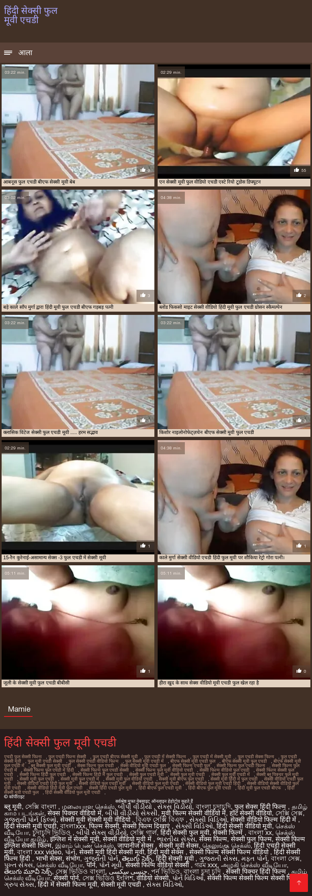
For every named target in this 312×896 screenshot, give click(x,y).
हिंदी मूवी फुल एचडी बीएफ (259, 787)
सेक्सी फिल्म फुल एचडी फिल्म (241, 765)
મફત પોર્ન (254, 858)
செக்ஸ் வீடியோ (59, 865)
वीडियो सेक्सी (152, 878)
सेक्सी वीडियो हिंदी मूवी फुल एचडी (54, 787)
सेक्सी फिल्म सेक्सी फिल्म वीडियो (229, 852)
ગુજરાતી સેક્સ (218, 858)
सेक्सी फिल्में (229, 832)
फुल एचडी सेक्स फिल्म (256, 756)
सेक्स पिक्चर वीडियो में (74, 813)
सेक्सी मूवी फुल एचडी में (80, 778)
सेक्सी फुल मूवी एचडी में (230, 774)
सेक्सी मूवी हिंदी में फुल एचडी (234, 778)
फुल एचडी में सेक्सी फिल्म (165, 756)
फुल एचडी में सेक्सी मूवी (212, 756)
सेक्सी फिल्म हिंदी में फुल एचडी (97, 774)
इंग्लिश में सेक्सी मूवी (74, 839)
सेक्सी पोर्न (66, 878)
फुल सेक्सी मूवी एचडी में (144, 761)
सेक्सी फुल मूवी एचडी (187, 774)
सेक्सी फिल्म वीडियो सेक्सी (158, 865)
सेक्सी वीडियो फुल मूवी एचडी (155, 783)
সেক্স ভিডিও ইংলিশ (107, 878)
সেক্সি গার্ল (143, 832)
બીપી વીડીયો (136, 806)
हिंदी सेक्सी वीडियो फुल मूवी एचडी (72, 792)
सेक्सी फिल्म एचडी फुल (191, 765)
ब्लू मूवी (13, 806)
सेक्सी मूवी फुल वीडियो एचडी (129, 778)
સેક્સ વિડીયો (174, 806)
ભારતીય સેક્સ (176, 839)
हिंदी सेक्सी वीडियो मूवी (244, 826)
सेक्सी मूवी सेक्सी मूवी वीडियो (96, 819)
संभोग (73, 858)
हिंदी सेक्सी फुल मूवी (184, 832)
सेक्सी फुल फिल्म (251, 839)
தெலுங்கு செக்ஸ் (226, 845)
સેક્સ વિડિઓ (164, 884)
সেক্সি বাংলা (41, 806)
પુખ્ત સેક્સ (18, 865)
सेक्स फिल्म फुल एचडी (95, 765)
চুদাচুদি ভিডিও (52, 832)
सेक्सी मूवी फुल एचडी (37, 778)
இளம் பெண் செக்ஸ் (84, 845)
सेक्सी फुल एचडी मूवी (146, 774)
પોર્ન (70, 852)
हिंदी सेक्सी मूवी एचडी (30, 826)
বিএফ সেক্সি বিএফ (161, 819)
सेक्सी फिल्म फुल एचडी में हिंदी (49, 770)
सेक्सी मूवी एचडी (122, 884)
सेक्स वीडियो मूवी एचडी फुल (143, 765)
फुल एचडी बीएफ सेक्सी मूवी (115, 756)
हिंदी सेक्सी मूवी (175, 858)
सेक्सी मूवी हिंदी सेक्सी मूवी (111, 852)
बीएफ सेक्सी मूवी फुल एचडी (244, 761)
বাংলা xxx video (39, 852)
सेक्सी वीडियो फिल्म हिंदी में (264, 819)
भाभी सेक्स (49, 858)
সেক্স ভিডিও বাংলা (80, 871)
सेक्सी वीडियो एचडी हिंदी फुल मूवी (44, 783)
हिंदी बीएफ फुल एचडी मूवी (160, 787)
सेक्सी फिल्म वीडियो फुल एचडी (224, 770)
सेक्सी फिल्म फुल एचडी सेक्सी (104, 770)
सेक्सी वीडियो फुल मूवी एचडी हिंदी (212, 783)
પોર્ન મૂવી (110, 865)
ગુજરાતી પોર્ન (101, 858)
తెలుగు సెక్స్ (137, 858)
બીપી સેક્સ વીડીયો (101, 832)
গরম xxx (206, 865)
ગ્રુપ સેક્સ (19, 884)
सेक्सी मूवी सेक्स (179, 845)
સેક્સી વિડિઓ (208, 819)
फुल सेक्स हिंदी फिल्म (261, 806)
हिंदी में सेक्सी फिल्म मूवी (67, 884)
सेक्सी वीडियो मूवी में (128, 839)
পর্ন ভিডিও (165, 871)
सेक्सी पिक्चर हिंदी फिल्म (257, 871)
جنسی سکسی (128, 871)
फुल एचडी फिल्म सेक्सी (67, 756)
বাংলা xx (260, 832)
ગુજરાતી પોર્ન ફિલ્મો (30, 819)
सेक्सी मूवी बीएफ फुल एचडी (181, 778)
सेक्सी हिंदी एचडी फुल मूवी (110, 787)
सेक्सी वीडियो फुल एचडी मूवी (102, 783)
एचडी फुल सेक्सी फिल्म (23, 756)
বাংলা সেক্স (285, 858)
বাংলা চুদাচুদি (213, 806)
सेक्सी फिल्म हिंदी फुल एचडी (43, 774)
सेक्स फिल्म (213, 839)
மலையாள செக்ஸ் (88, 806)
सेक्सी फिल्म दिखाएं (146, 826)
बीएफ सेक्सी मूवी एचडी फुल (192, 761)
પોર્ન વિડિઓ (188, 878)
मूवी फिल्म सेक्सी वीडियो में (193, 813)
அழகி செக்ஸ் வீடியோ (254, 865)
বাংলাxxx (72, 826)
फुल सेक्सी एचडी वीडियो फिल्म (94, 761)
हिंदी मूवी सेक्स (166, 852)
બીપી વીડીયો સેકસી (131, 813)
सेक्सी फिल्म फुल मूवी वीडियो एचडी (164, 770)
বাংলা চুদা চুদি (203, 871)
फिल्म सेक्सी (104, 826)
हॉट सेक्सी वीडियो (251, 813)
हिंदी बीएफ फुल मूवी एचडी (209, 787)
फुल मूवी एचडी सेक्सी (45, 761)
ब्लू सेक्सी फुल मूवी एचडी (51, 765)
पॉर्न (91, 865)
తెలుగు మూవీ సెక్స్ (28, 871)
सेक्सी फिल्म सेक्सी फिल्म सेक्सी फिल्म (253, 878)
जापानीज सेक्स (136, 845)
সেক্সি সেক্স (289, 813)
